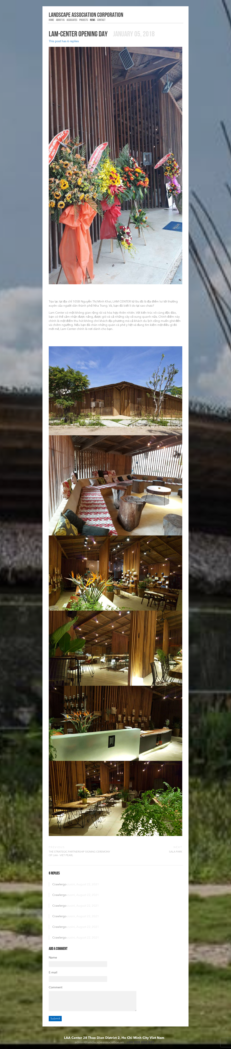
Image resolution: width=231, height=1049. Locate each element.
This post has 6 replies (64, 41)
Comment (55, 987)
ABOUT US (60, 19)
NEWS (92, 19)
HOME (51, 19)
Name (53, 957)
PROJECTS (83, 19)
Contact (101, 19)
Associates (72, 19)
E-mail (53, 972)
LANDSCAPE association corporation (86, 14)
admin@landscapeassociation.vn (99, 1042)
